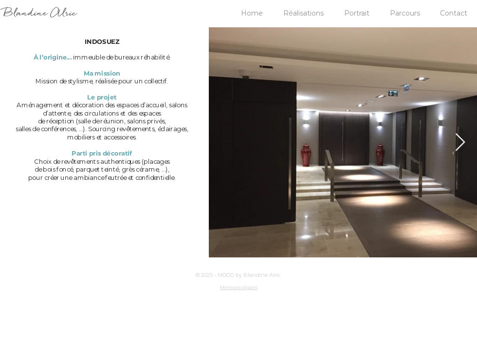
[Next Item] (460, 142)
